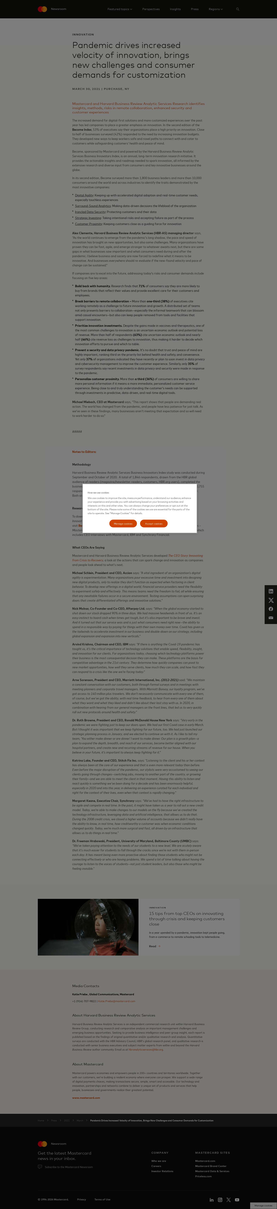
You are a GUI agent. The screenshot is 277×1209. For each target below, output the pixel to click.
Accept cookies (154, 523)
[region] (139, 508)
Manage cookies (123, 523)
